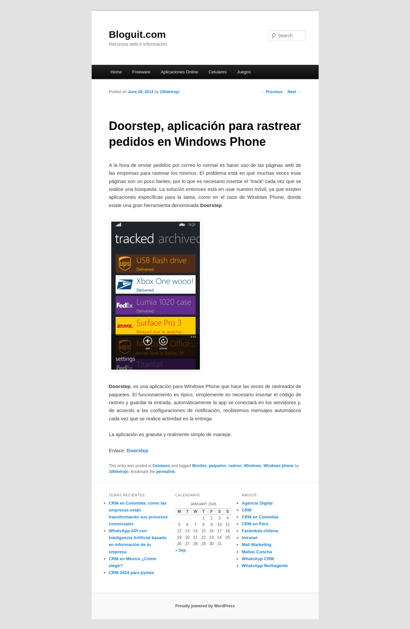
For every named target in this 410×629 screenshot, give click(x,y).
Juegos (244, 71)
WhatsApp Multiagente (265, 565)
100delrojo (170, 92)
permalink (165, 471)
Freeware (141, 71)
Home (116, 71)
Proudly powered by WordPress (205, 606)
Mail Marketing (256, 544)
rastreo (235, 465)
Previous (272, 92)
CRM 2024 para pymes (131, 572)
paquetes (217, 465)
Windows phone (278, 465)
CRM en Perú (255, 523)
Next (294, 92)
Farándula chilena (260, 530)
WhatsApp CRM (258, 558)
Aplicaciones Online (179, 71)
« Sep (180, 550)
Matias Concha (257, 551)
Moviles (199, 465)
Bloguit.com (137, 34)
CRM (247, 510)
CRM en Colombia (260, 516)
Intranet (249, 537)
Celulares (217, 71)
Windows (252, 465)
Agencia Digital (257, 503)
